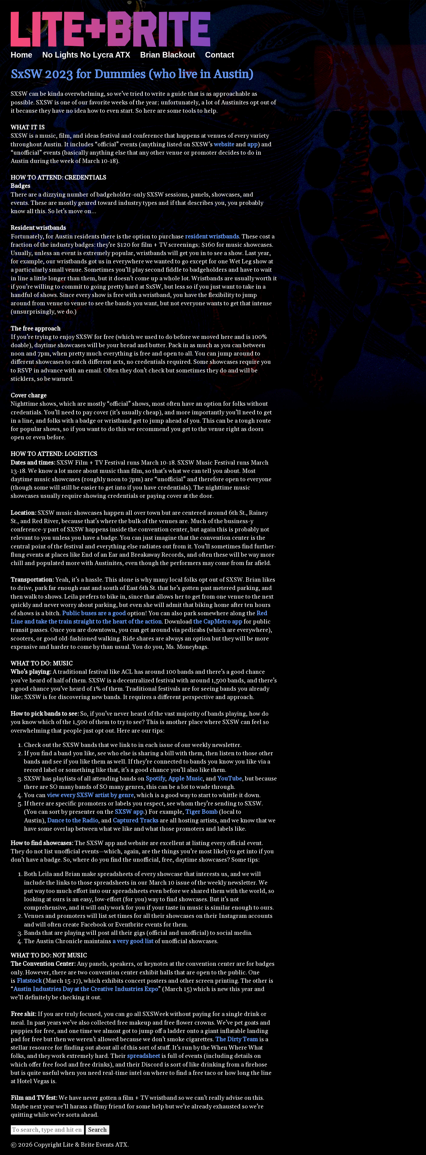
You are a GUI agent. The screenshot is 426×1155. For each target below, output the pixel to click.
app (252, 144)
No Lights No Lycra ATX (86, 55)
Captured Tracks (135, 820)
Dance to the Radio (72, 820)
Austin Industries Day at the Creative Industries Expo (85, 989)
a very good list (132, 941)
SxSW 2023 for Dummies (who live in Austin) (132, 74)
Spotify (155, 779)
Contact (219, 55)
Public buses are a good (94, 613)
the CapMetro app (217, 622)
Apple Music (185, 779)
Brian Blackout (167, 55)
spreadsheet (143, 1056)
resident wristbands (212, 236)
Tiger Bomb (201, 812)
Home (21, 55)
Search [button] (97, 1130)
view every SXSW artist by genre (90, 795)
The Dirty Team (236, 1039)
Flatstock (29, 981)
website (224, 144)
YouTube (229, 779)
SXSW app (129, 812)
